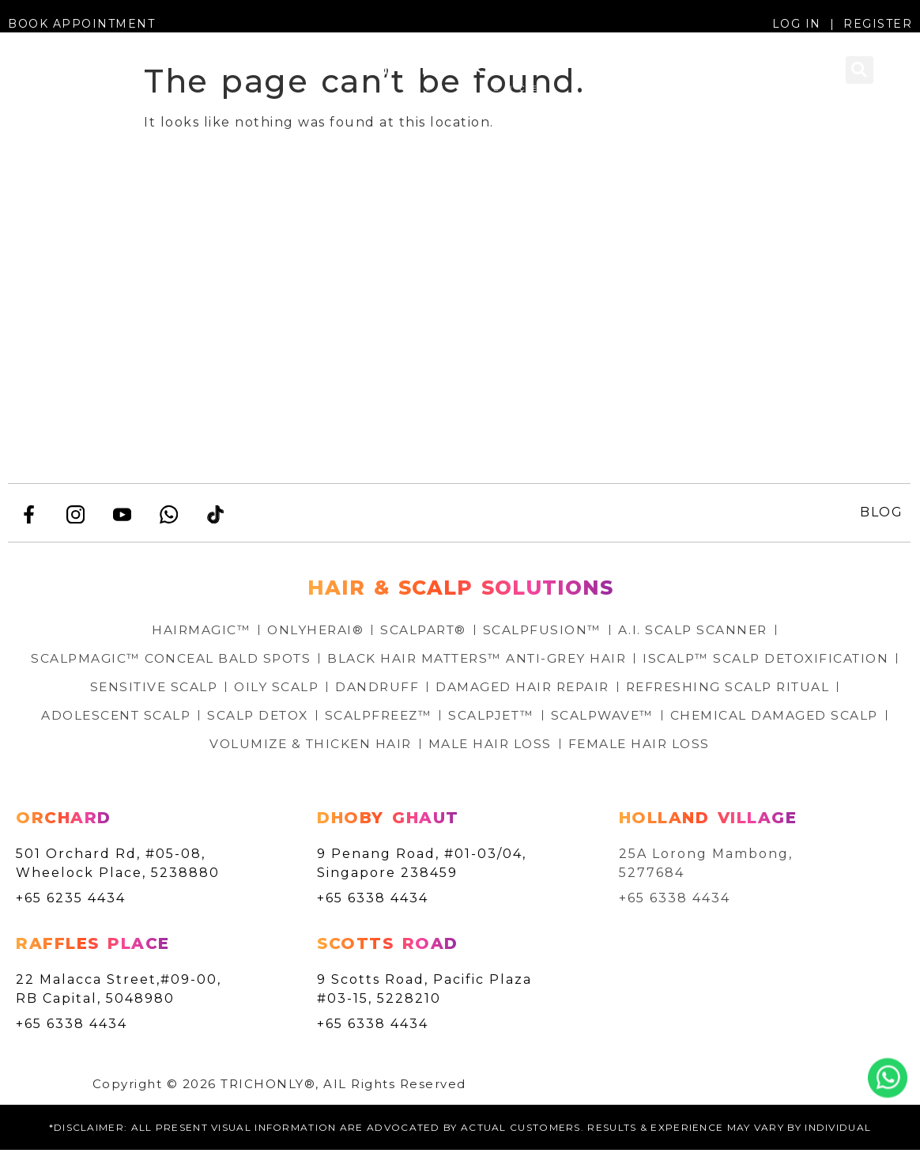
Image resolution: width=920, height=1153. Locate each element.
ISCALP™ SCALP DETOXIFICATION (186, 689)
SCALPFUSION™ (545, 632)
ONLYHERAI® (312, 632)
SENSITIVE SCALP (396, 689)
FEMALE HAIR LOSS (756, 746)
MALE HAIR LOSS (605, 746)
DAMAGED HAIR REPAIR (771, 689)
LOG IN (796, 24)
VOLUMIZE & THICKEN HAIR (422, 746)
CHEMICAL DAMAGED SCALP (195, 746)
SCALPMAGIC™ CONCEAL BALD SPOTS (297, 660)
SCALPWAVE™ (836, 717)
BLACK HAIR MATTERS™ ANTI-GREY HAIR (611, 660)
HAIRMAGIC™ (196, 632)
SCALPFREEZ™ (606, 717)
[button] (26, 78)
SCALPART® (423, 632)
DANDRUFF (622, 689)
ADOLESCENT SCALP (335, 717)
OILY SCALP (520, 689)
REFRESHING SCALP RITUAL (136, 717)
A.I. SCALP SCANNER (697, 632)
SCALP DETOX (481, 717)
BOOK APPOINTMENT (81, 24)
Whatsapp (887, 1078)
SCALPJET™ (722, 717)
